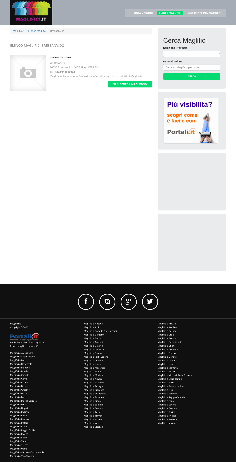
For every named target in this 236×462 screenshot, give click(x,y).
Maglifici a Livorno (167, 364)
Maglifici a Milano (19, 404)
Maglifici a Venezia (167, 419)
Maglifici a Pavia (18, 415)
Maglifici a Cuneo (19, 382)
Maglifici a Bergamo (94, 334)
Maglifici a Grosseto (20, 389)
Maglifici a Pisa (165, 389)
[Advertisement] (190, 182)
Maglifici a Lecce (18, 393)
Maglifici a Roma (166, 401)
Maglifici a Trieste (167, 415)
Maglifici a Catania (93, 345)
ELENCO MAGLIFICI (170, 13)
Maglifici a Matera (93, 371)
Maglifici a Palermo (94, 382)
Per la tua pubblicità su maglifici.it (27, 342)
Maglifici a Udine (18, 448)
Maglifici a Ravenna (94, 397)
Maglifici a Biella (166, 334)
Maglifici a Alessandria (21, 352)
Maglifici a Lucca (18, 397)
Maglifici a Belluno (167, 331)
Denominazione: (173, 61)
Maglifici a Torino (166, 412)
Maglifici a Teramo (19, 441)
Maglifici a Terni (92, 412)
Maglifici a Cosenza (94, 349)
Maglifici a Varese (93, 419)
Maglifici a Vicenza (93, 426)
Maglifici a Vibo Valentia (22, 456)
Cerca (192, 76)
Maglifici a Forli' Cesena (96, 356)
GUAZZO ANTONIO (60, 57)
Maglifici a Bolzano (93, 338)
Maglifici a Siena (18, 437)
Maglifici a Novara (93, 378)
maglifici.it (15, 323)
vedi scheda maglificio (130, 84)
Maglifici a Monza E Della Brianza (175, 375)
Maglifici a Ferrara (167, 353)
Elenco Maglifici (37, 30)
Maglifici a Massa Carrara (23, 400)
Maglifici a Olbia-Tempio (170, 378)
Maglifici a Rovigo (19, 433)
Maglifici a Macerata (94, 367)
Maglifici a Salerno (93, 404)
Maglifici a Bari (17, 360)
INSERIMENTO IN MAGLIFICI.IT (204, 13)
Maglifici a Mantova (168, 367)
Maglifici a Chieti (166, 345)
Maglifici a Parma (167, 382)
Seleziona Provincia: (175, 47)
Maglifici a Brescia (167, 338)
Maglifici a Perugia (93, 386)
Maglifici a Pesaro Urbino (170, 386)
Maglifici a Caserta (19, 375)
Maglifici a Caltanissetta (170, 342)
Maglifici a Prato (18, 426)
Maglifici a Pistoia (19, 422)
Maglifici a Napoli (19, 408)
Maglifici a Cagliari (93, 342)
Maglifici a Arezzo (167, 323)
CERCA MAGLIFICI (143, 13)
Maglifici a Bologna (20, 367)
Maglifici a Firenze (19, 386)
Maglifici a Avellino (167, 327)
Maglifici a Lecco (92, 364)
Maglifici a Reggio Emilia (22, 430)
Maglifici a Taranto (167, 408)
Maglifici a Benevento (21, 364)
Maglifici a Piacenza (94, 389)
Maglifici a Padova (19, 411)
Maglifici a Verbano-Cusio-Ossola (27, 452)
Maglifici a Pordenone (95, 393)
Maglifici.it (18, 30)
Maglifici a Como (18, 378)
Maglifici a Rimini (92, 401)
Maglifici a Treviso (93, 415)
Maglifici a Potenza (167, 393)
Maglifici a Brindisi (19, 371)
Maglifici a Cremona (168, 349)
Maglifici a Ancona (93, 323)
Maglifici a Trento (19, 445)
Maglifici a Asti (91, 327)
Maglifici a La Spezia (168, 360)
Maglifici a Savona (167, 404)
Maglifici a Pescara (20, 419)
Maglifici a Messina (167, 371)
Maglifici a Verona (167, 423)
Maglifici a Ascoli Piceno (22, 356)
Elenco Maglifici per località (24, 346)
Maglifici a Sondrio (93, 408)
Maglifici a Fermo (93, 353)
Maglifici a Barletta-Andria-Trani (100, 331)
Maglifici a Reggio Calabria (171, 397)
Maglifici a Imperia (93, 360)
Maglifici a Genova (167, 356)
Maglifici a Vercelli (93, 423)
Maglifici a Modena (93, 375)
